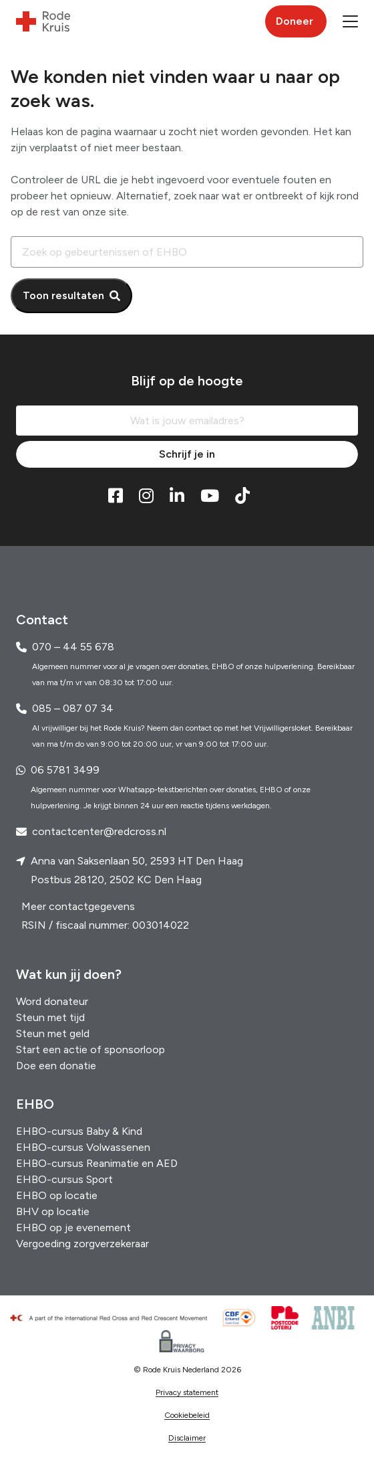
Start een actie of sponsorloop (90, 1049)
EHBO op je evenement (73, 1227)
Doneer (294, 21)
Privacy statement (187, 1392)
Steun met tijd (50, 1017)
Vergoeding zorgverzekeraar (82, 1243)
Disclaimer (187, 1438)
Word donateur (52, 1001)
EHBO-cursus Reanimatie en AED (97, 1163)
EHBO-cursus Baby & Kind (79, 1131)
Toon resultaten (63, 295)
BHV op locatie (52, 1211)
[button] (350, 21)
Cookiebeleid (187, 1415)
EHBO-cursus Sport (64, 1179)
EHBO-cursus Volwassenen (83, 1147)
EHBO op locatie (57, 1195)
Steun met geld (52, 1033)
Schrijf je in (187, 454)
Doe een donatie (56, 1065)
